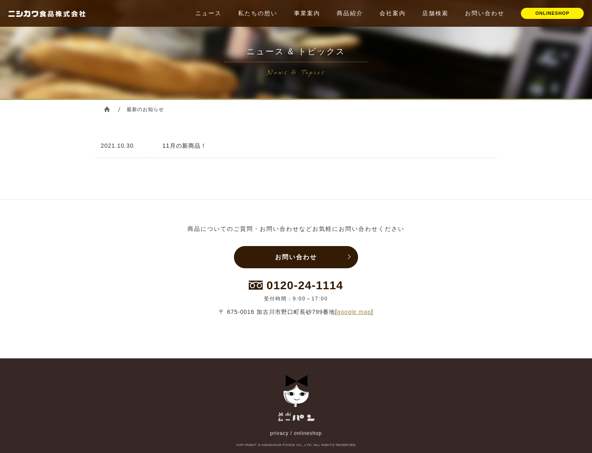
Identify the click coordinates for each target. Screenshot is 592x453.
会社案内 (392, 13)
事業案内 (307, 13)
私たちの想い (258, 13)
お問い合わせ (484, 13)
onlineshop (308, 433)
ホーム (107, 109)
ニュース (208, 13)
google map (354, 312)
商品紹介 (350, 13)
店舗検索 (435, 13)
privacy (279, 433)
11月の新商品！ (184, 145)
